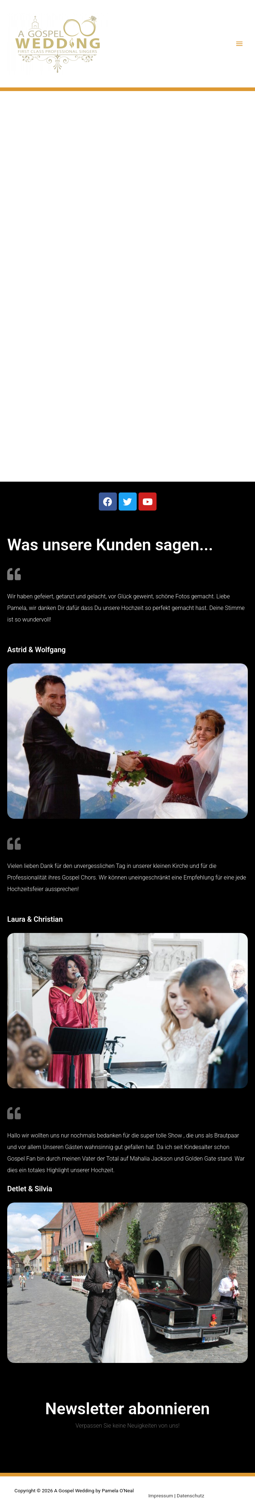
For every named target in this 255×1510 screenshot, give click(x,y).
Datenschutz (190, 1495)
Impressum (160, 1495)
